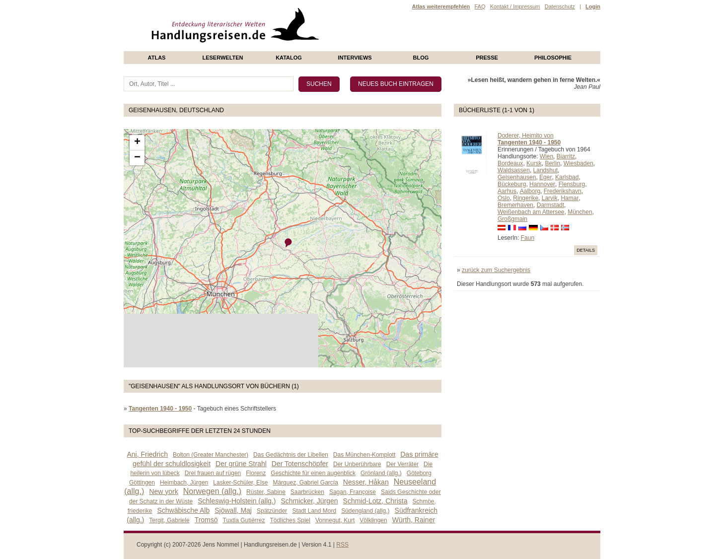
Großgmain (512, 218)
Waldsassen (514, 170)
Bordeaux (510, 163)
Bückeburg (512, 184)
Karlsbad (567, 177)
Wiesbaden (578, 163)
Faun (527, 237)
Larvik (550, 198)
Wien (546, 156)
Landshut (545, 170)
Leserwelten (222, 58)
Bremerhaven (515, 205)
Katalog (289, 58)
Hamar (570, 198)
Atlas (157, 58)
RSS (342, 544)
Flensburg (572, 184)
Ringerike (525, 198)
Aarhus (507, 191)
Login (592, 6)
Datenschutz (560, 6)
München (580, 212)
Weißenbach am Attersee (531, 212)
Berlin (552, 163)
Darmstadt (550, 205)
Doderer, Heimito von (526, 135)
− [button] (137, 157)
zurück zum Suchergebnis (496, 270)
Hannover (542, 184)
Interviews (354, 58)
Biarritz (566, 156)
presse (487, 58)
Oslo (504, 198)
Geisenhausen (517, 177)
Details (586, 250)
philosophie (553, 58)
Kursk (534, 163)
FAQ (479, 6)
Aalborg (530, 191)
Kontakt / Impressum (515, 6)
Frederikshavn (562, 191)
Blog (421, 58)
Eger (545, 177)
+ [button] (137, 142)
